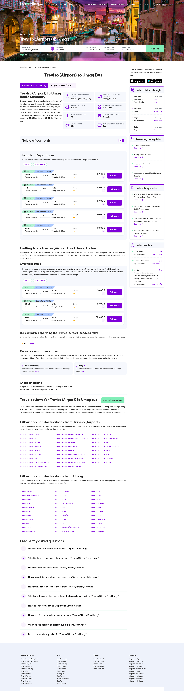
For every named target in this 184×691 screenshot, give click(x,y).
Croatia (112, 99)
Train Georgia (98, 666)
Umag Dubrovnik (98, 519)
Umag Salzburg (97, 511)
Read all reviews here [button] (112, 400)
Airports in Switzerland (137, 669)
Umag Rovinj (96, 499)
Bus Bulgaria (61, 661)
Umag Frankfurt (62, 515)
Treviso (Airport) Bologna (102, 454)
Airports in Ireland (136, 664)
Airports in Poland (136, 678)
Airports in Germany (136, 674)
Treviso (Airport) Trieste (101, 462)
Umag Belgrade (97, 531)
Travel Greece (26, 666)
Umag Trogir (60, 519)
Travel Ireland (26, 681)
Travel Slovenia (27, 678)
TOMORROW (40, 164)
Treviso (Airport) (78, 99)
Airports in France (136, 661)
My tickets (158, 4)
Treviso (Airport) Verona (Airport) (105, 446)
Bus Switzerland (63, 678)
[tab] (73, 175)
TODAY (27, 164)
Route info (156, 100)
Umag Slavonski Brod (64, 531)
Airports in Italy (134, 671)
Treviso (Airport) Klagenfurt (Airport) (35, 466)
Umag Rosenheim (98, 527)
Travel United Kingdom (29, 659)
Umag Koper (61, 495)
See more (139, 148)
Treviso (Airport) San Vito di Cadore (70, 462)
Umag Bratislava (27, 507)
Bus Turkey (61, 681)
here (37, 371)
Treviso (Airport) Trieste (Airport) (105, 438)
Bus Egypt (60, 674)
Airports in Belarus (136, 666)
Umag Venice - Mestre (29, 495)
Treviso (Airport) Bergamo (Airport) (35, 462)
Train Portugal (98, 659)
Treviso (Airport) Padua (30, 438)
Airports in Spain (135, 659)
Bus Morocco (62, 659)
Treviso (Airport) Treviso (101, 450)
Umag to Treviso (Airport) (62, 85)
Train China (97, 664)
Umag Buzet (25, 511)
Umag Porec (96, 495)
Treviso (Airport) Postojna (102, 458)
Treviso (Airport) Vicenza (66, 446)
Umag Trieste (26, 491)
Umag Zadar (25, 515)
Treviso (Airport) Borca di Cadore (69, 466)
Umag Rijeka (60, 499)
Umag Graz (25, 523)
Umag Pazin (60, 523)
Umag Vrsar (60, 511)
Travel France (26, 674)
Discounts (131, 4)
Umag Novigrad (97, 503)
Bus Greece (61, 669)
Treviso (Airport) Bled (100, 442)
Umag (105, 99)
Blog (139, 4)
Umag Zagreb (26, 499)
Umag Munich (97, 507)
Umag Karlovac (27, 519)
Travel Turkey (26, 671)
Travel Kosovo (26, 683)
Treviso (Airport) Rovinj (30, 450)
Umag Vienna (26, 527)
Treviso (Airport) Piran (29, 458)
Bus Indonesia (62, 683)
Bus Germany (62, 664)
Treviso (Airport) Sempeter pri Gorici (70, 458)
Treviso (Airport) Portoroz (31, 454)
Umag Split (25, 503)
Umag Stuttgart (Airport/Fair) (67, 527)
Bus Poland (61, 676)
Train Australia (98, 669)
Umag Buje (60, 507)
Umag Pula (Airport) (64, 503)
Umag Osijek (96, 523)
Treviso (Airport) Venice (101, 434)
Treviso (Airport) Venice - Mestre (69, 434)
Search (155, 48)
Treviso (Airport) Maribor (30, 446)
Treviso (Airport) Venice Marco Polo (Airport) (74, 438)
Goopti (31, 343)
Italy (89, 99)
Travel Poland (26, 676)
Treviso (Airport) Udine (65, 442)
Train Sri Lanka (98, 661)
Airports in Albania (136, 676)
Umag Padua (96, 515)
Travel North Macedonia (30, 661)
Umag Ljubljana (62, 491)
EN (146, 4)
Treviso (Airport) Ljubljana (31, 434)
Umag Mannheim (27, 531)
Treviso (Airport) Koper (30, 442)
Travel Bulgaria (26, 664)
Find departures (118, 4)
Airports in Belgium (136, 681)
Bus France (61, 671)
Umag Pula (95, 491)
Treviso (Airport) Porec (65, 450)
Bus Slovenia (62, 666)
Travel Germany (27, 669)
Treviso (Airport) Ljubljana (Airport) (70, 454)
